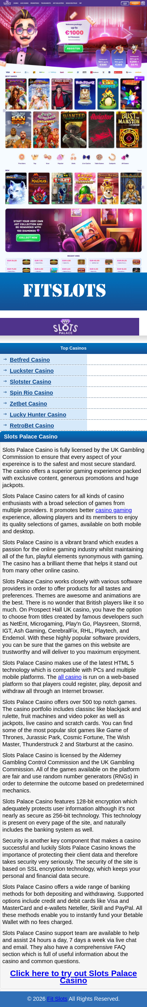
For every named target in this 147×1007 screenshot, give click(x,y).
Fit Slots (57, 999)
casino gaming (114, 510)
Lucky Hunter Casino (38, 414)
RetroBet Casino (32, 425)
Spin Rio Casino (31, 393)
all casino (70, 677)
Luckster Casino (32, 371)
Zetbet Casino (28, 404)
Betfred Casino (30, 360)
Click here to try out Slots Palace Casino (73, 977)
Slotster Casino (30, 382)
